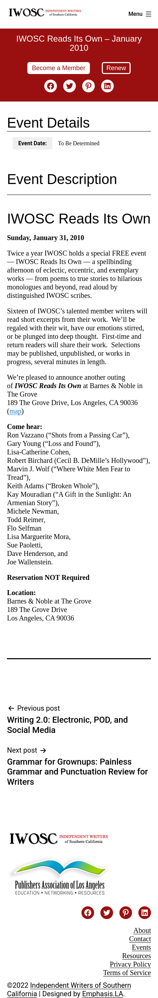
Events (141, 947)
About (142, 930)
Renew (116, 68)
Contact (140, 939)
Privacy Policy (130, 964)
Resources (136, 956)
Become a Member (58, 68)
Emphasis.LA (102, 994)
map (15, 411)
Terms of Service (127, 972)
